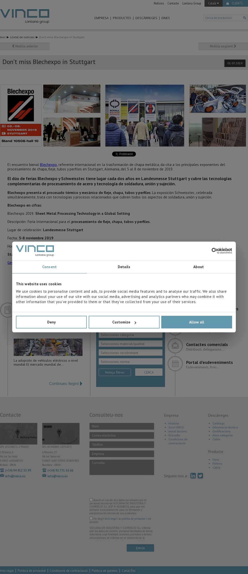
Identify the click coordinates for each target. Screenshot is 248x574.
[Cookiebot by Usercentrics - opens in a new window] (210, 251)
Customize (124, 322)
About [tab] (198, 266)
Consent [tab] (49, 266)
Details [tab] (124, 266)
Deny (51, 322)
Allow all (196, 322)
